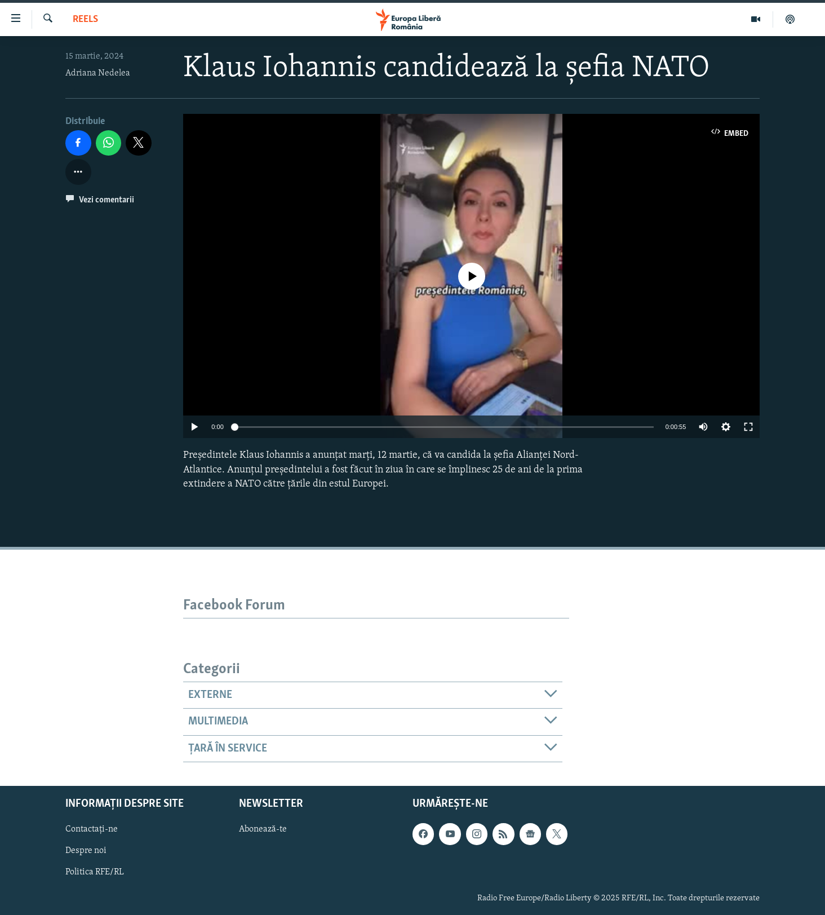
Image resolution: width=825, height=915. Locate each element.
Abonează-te (263, 829)
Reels (85, 19)
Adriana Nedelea (97, 73)
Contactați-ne (91, 829)
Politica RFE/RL (94, 872)
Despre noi (86, 850)
